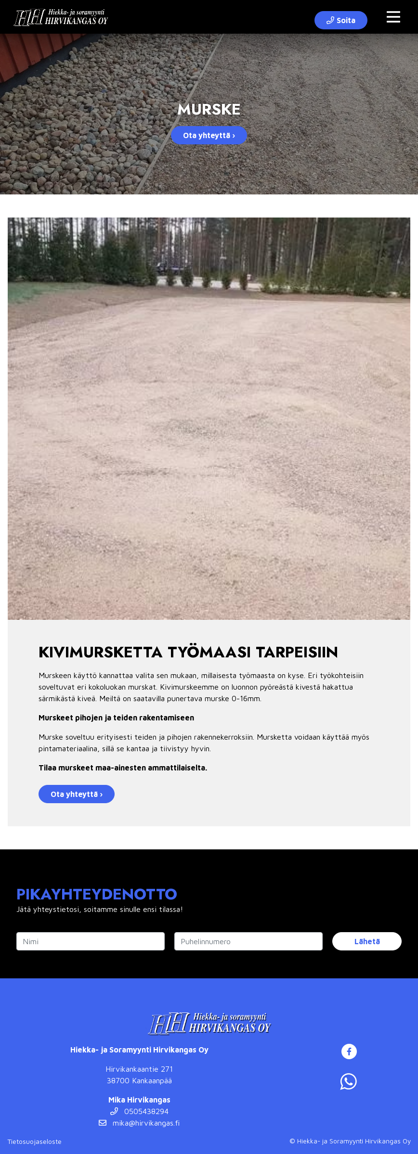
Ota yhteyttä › (209, 135)
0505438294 (139, 1111)
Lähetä (367, 941)
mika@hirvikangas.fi (139, 1122)
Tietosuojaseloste (34, 1141)
